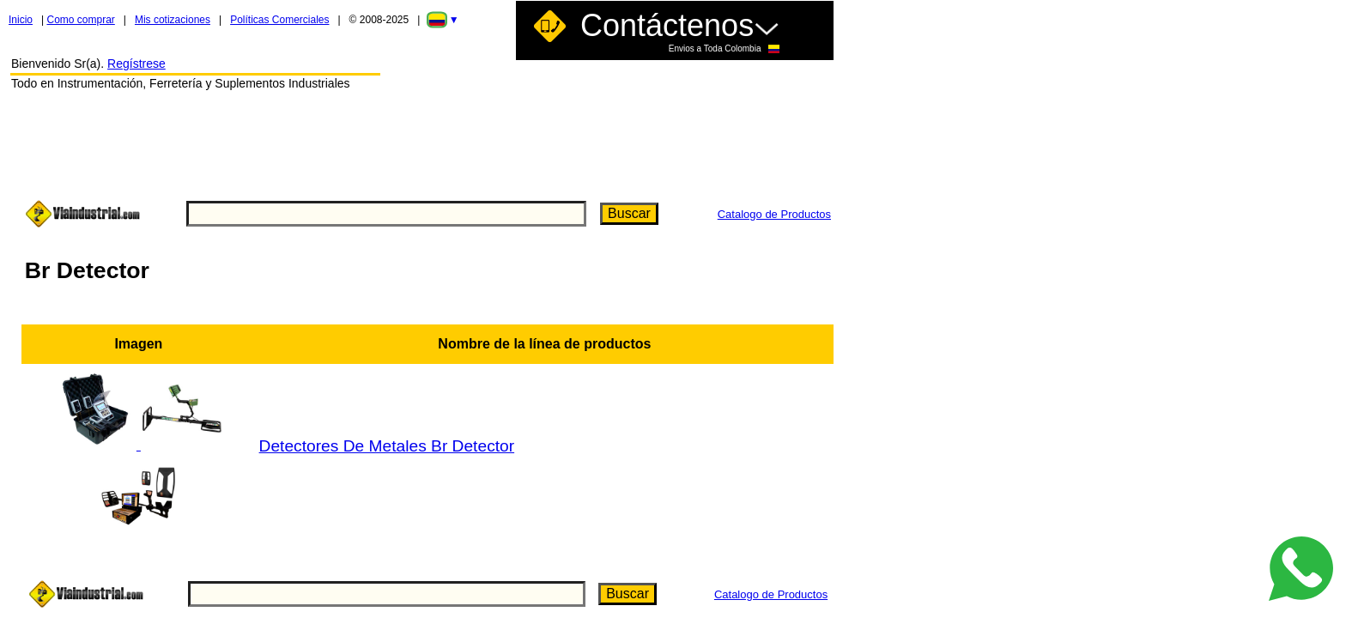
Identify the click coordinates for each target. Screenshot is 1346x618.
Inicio (21, 20)
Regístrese (136, 63)
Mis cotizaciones (172, 20)
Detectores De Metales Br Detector (387, 446)
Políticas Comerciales (279, 20)
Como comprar (80, 20)
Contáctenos (679, 30)
